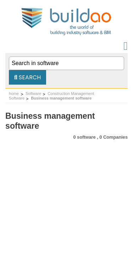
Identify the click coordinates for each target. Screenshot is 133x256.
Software (33, 93)
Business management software (61, 98)
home (14, 93)
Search (27, 77)
